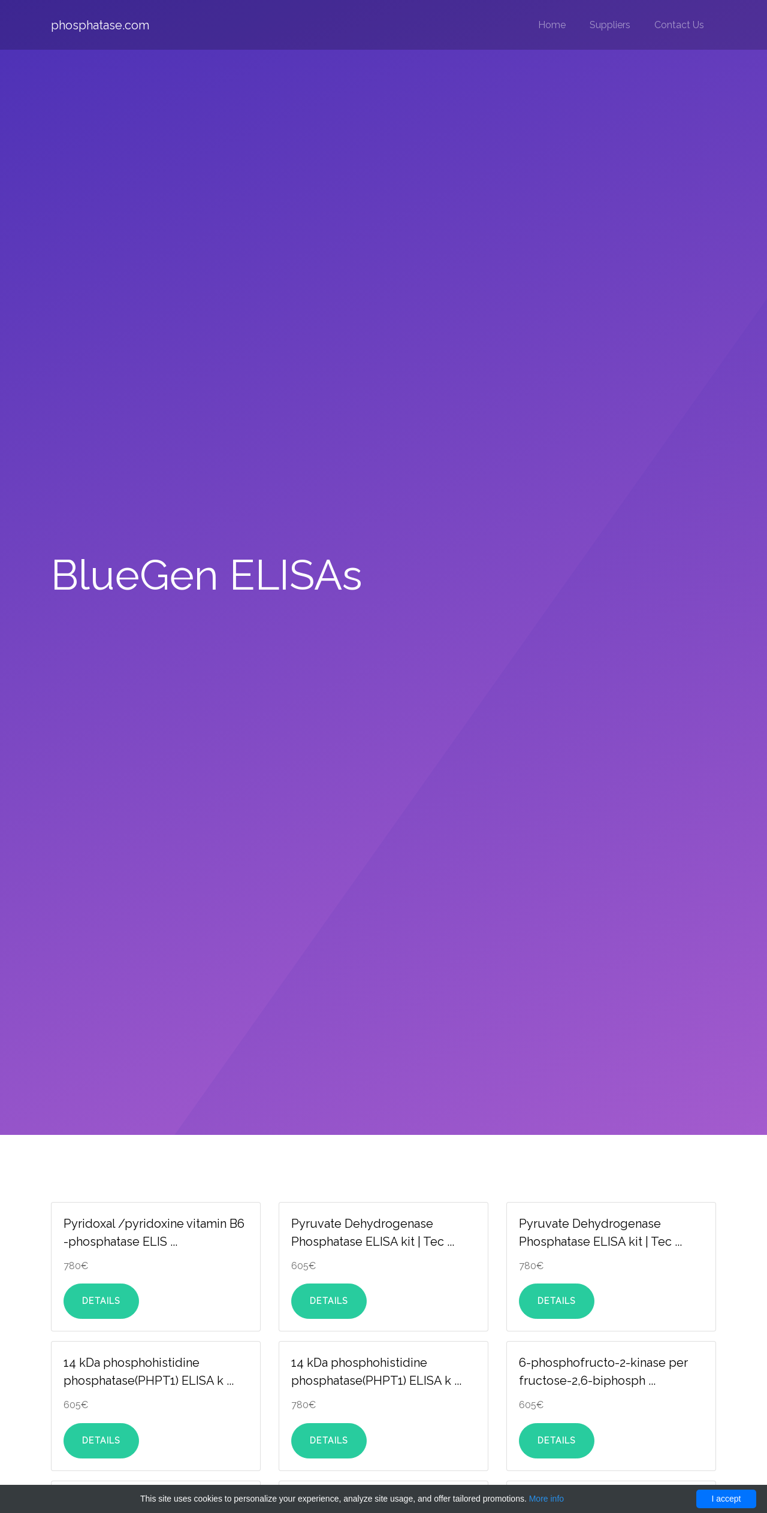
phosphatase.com (100, 25)
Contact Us (679, 25)
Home (552, 25)
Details (101, 1301)
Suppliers (610, 25)
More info (546, 1498)
